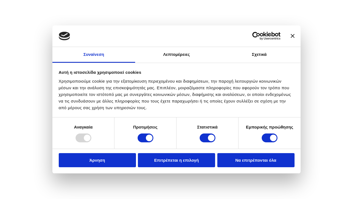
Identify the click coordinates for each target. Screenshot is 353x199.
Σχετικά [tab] (259, 54)
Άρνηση (97, 160)
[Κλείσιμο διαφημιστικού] (293, 36)
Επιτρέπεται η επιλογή (176, 160)
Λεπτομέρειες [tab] (176, 54)
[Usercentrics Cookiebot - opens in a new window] (256, 36)
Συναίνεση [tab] (93, 54)
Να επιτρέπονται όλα (255, 160)
